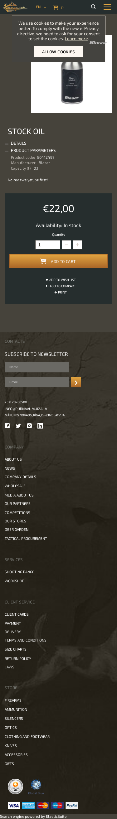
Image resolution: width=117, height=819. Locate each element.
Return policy (18, 658)
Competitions (17, 512)
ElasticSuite (56, 816)
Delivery (13, 631)
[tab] (58, 143)
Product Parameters (33, 150)
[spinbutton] (47, 245)
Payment (13, 623)
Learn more (76, 38)
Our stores (15, 521)
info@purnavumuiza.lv (26, 408)
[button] (77, 245)
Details (19, 143)
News (10, 468)
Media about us (19, 495)
